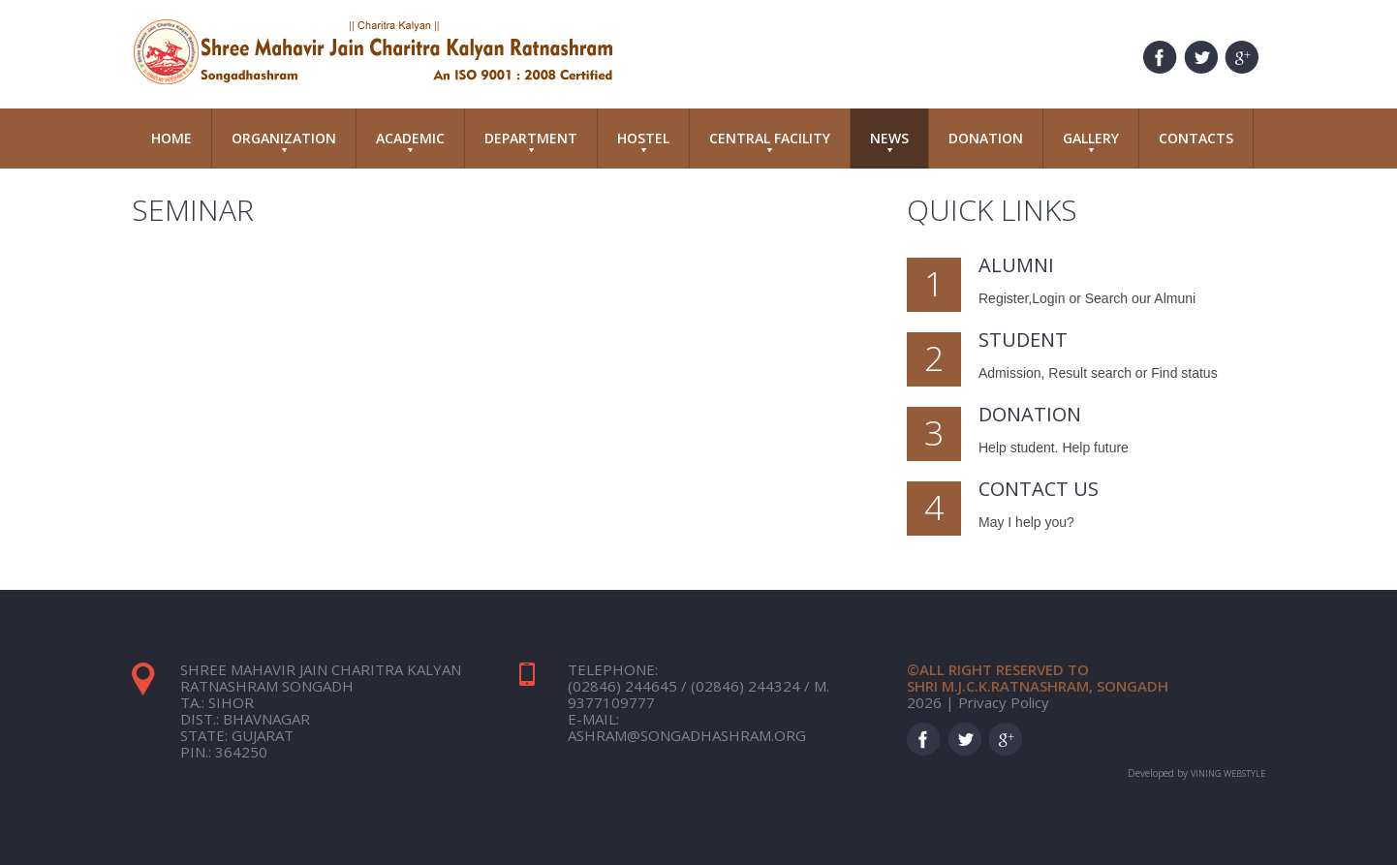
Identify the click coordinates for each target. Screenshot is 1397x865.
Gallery (1090, 140)
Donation (985, 138)
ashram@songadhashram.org (687, 735)
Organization (284, 140)
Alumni (1016, 265)
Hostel (643, 140)
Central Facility (770, 140)
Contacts (1196, 138)
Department (531, 140)
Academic (410, 140)
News (889, 140)
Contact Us (1038, 489)
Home (171, 138)
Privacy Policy (1003, 702)
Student (1023, 339)
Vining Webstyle (1228, 773)
